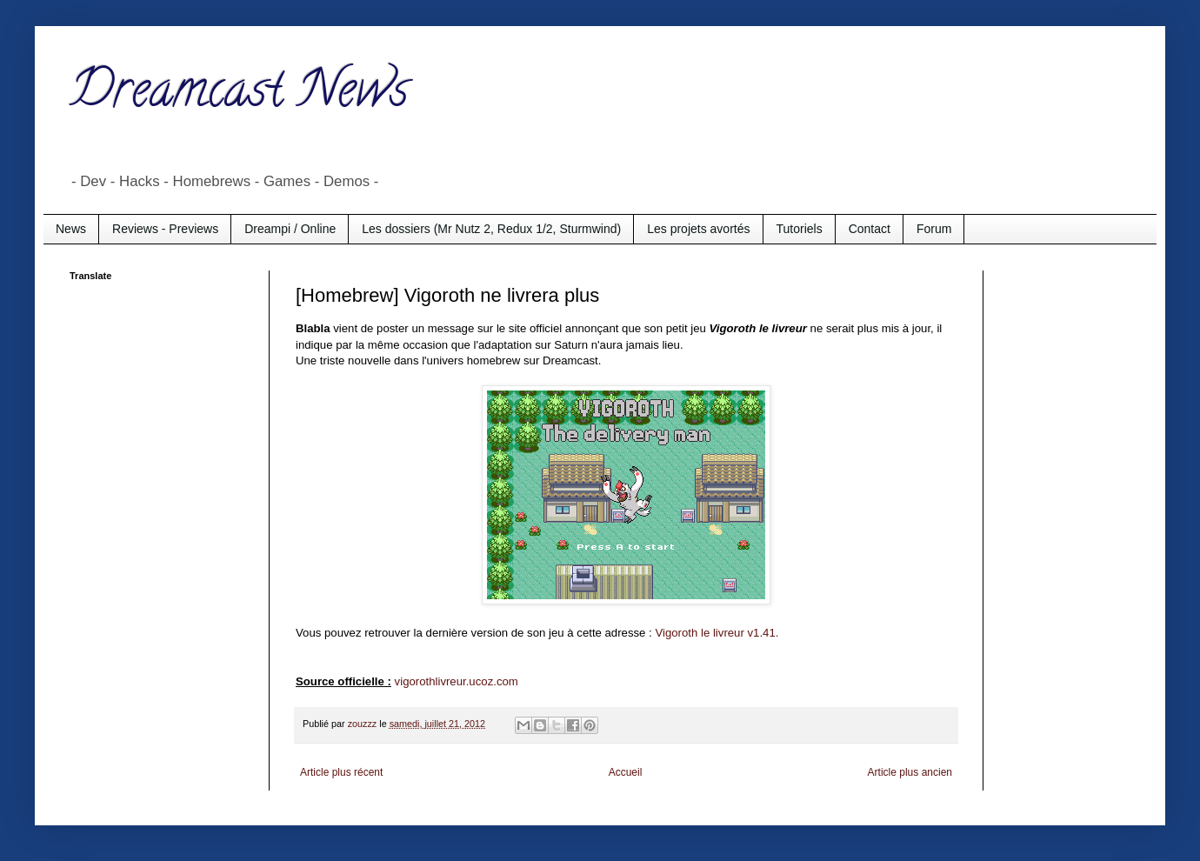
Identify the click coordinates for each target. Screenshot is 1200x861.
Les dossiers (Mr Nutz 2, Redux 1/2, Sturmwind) (491, 229)
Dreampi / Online (290, 229)
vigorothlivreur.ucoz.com (456, 681)
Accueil (626, 772)
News (71, 229)
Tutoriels (800, 229)
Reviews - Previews (165, 229)
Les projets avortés (698, 229)
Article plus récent (341, 772)
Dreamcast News (239, 95)
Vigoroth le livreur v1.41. (716, 632)
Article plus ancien (910, 772)
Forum (934, 229)
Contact (869, 229)
